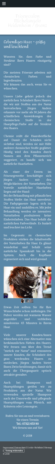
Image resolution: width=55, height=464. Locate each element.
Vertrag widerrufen (14, 450)
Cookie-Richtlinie (35, 447)
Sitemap (48, 447)
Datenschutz (20, 447)
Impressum (8, 447)
